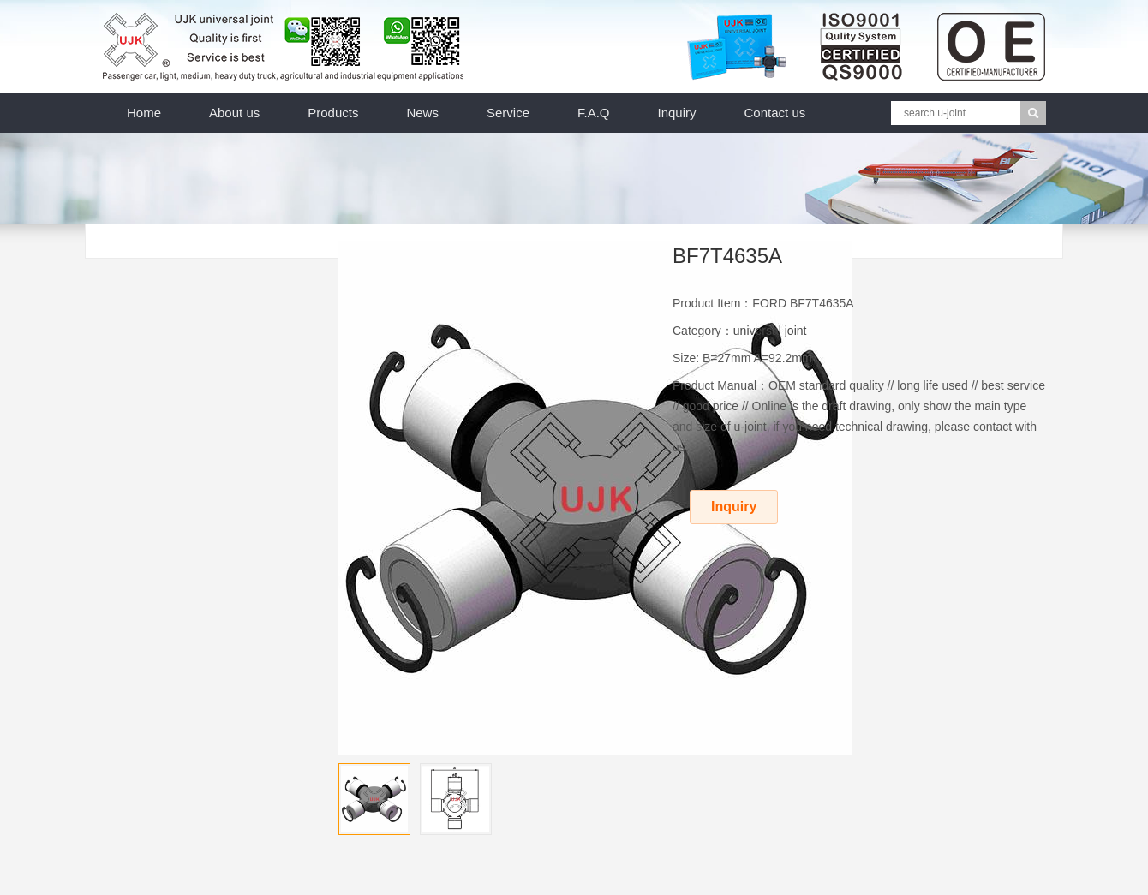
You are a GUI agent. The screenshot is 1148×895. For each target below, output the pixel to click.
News (422, 112)
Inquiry (677, 112)
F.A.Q (593, 112)
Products (333, 112)
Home (144, 112)
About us (234, 112)
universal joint (770, 330)
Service (508, 112)
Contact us (775, 112)
